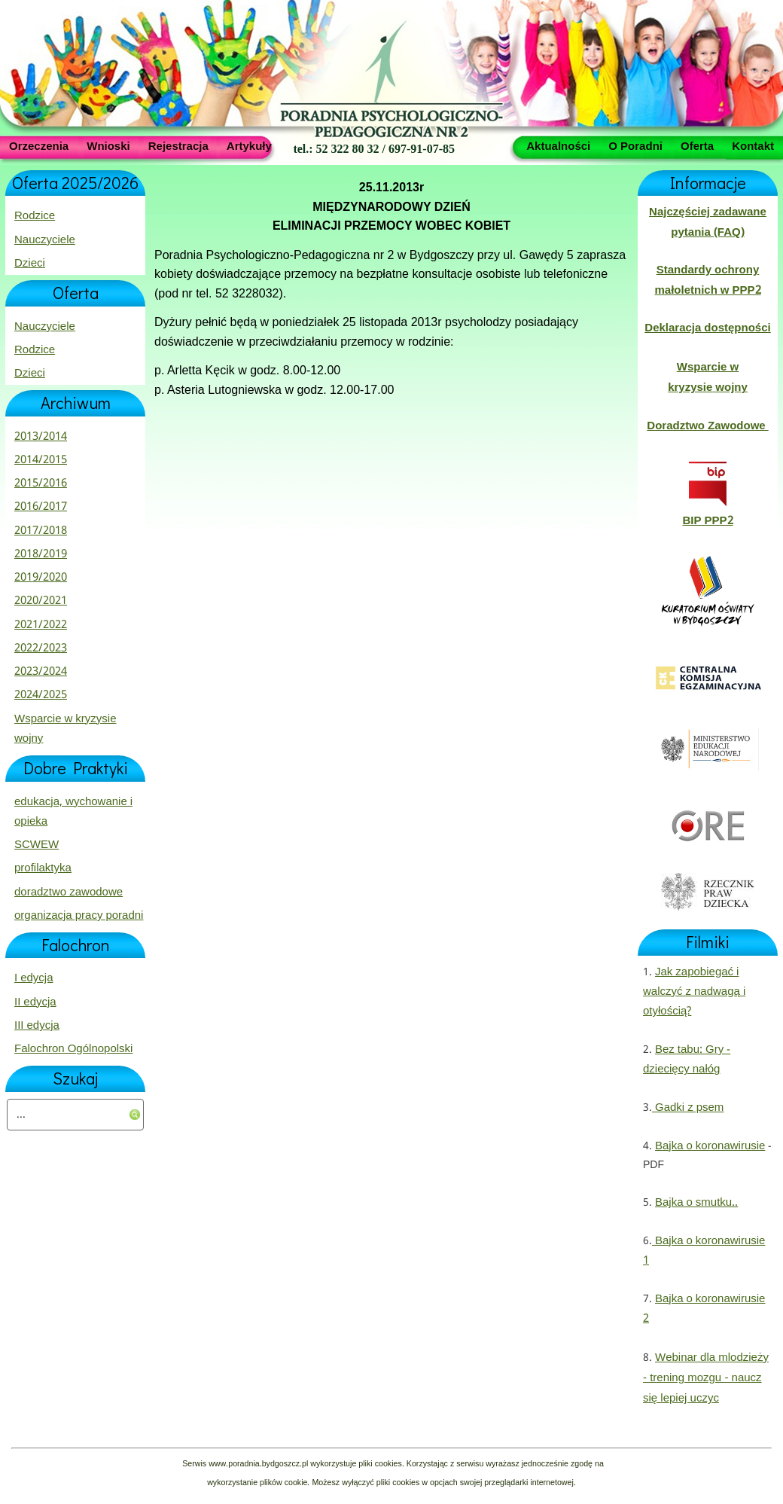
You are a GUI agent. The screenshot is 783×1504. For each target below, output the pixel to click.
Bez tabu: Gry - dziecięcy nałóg (686, 1059)
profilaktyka (43, 868)
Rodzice (34, 216)
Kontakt (753, 145)
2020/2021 (40, 601)
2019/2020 (40, 577)
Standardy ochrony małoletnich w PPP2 (707, 280)
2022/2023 (40, 648)
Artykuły (249, 145)
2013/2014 (40, 437)
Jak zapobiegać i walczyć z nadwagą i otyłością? (694, 992)
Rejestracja (178, 145)
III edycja (36, 1026)
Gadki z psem (688, 1108)
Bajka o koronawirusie (710, 1146)
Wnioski (108, 145)
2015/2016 (40, 483)
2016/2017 (40, 507)
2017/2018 (40, 531)
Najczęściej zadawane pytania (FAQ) (707, 222)
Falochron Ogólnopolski (73, 1049)
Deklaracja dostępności (707, 328)
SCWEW (36, 845)
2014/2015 (40, 460)
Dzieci (29, 263)
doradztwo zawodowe (68, 892)
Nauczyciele (44, 240)
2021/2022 (40, 625)
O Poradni (635, 145)
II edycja (35, 1002)
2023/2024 (40, 672)
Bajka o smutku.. (696, 1203)
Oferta (697, 145)
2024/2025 (40, 695)
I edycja (33, 978)
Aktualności (558, 145)
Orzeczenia (39, 145)
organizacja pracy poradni (78, 916)
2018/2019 (40, 554)
